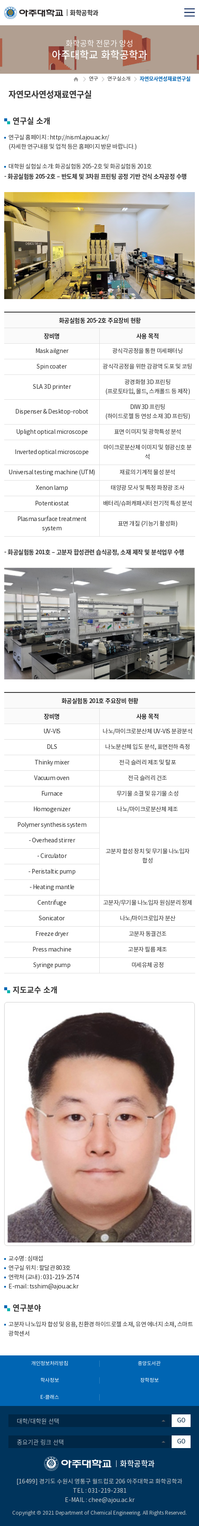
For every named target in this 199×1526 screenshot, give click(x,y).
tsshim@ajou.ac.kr (54, 1286)
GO (181, 1420)
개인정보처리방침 (49, 1363)
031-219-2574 (61, 1277)
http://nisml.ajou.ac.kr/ (79, 137)
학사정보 (49, 1380)
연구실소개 (118, 79)
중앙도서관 (149, 1363)
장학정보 (149, 1380)
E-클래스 (49, 1397)
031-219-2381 (107, 1491)
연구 (93, 79)
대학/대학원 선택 (38, 1420)
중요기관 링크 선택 (40, 1442)
